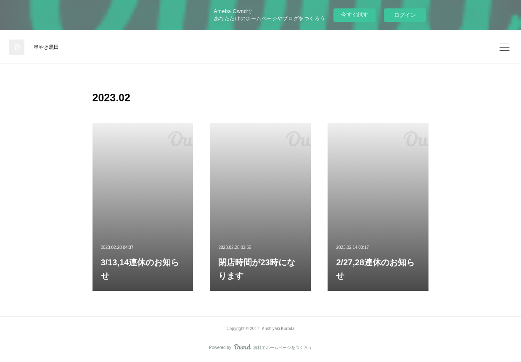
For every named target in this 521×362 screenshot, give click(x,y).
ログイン (405, 15)
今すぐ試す (354, 14)
